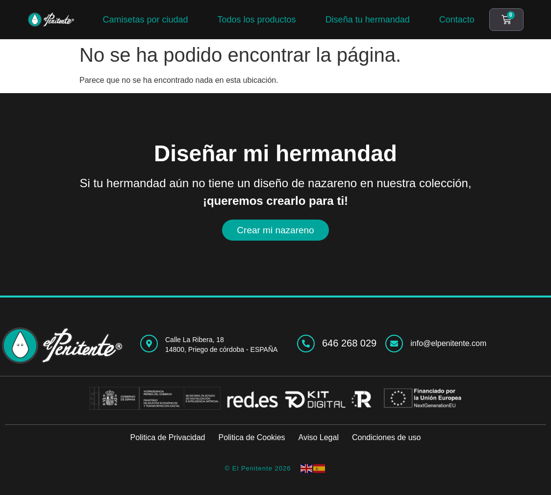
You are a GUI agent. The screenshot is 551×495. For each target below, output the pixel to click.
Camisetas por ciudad (145, 20)
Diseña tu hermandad (368, 20)
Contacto (457, 20)
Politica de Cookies (251, 437)
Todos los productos (257, 20)
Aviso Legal (319, 437)
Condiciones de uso (386, 437)
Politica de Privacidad (167, 437)
